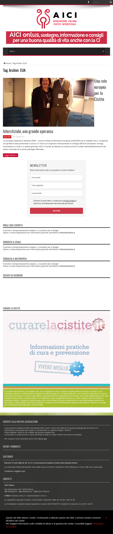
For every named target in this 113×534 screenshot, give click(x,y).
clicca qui (42, 439)
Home (7, 63)
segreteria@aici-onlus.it (37, 496)
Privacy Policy (69, 200)
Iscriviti (56, 211)
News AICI (7, 137)
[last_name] (56, 185)
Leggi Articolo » (10, 155)
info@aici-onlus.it (17, 496)
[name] (56, 178)
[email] (56, 193)
